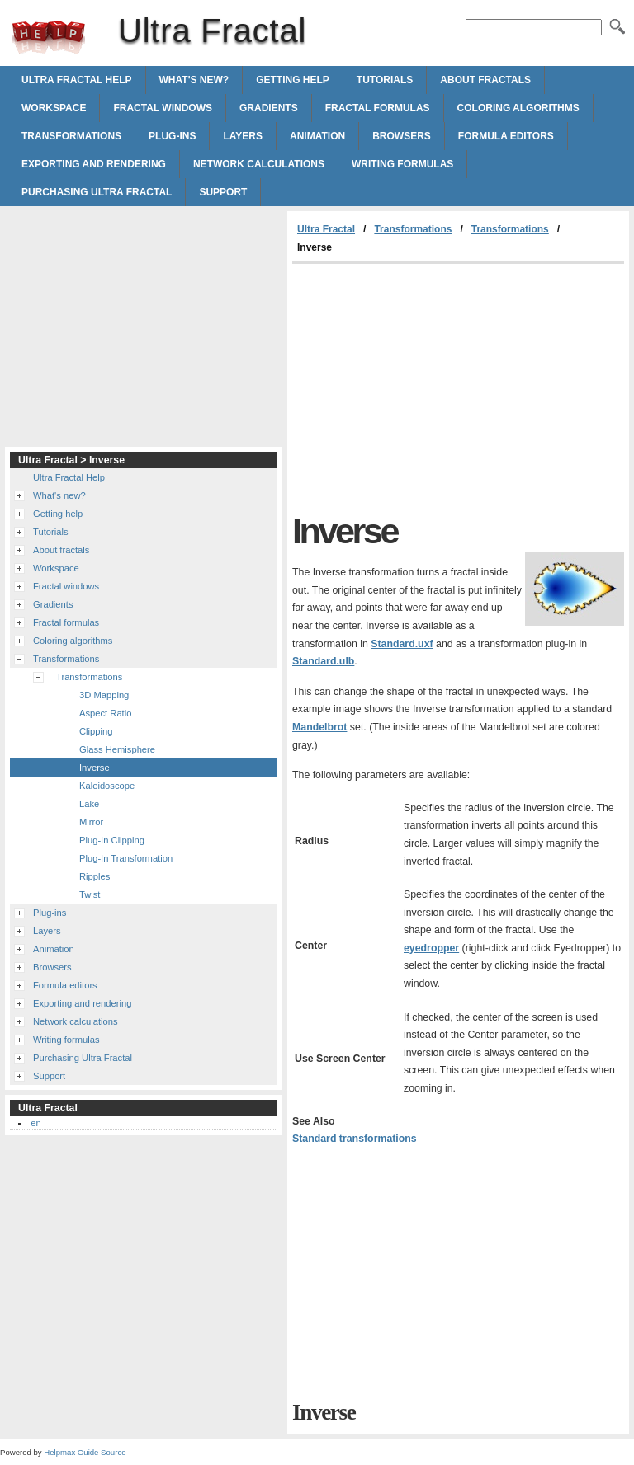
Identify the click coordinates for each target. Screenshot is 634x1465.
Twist (89, 894)
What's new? (194, 80)
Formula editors (506, 136)
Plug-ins (172, 136)
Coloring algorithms (518, 108)
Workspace (53, 108)
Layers (243, 136)
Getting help (292, 80)
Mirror (91, 822)
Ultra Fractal (48, 37)
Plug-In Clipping (111, 840)
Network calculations (258, 164)
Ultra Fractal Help (76, 80)
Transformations (71, 136)
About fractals (485, 80)
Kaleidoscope (107, 786)
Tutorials (385, 80)
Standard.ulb (323, 661)
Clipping (95, 731)
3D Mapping (104, 695)
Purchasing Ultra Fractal (96, 192)
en (35, 1123)
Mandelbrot (319, 727)
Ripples (94, 876)
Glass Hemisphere (117, 749)
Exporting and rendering (93, 164)
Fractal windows (162, 108)
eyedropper (431, 948)
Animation (317, 136)
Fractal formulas (377, 108)
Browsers (401, 136)
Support (223, 192)
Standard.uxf (402, 644)
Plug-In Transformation (126, 858)
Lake (89, 804)
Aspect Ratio (105, 713)
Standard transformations (354, 1138)
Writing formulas (402, 164)
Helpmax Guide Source (84, 1452)
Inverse (94, 767)
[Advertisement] (431, 387)
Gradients (268, 108)
